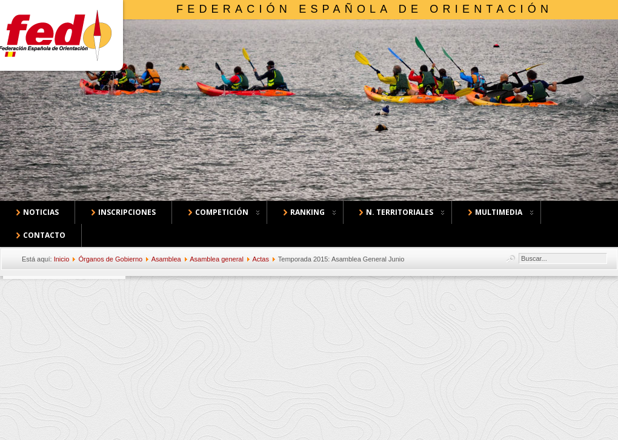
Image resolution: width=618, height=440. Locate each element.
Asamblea (166, 259)
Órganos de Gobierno (110, 259)
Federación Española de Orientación (364, 9)
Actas (260, 259)
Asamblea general (217, 259)
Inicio (62, 259)
